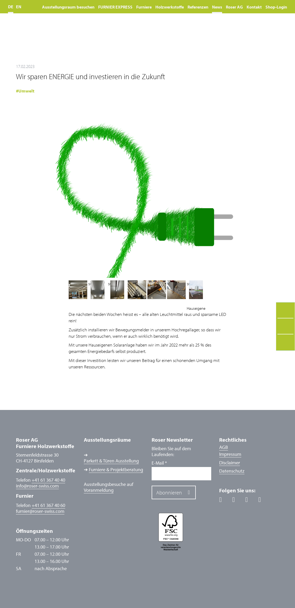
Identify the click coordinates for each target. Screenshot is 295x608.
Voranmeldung (99, 490)
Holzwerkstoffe (169, 7)
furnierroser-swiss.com (40, 511)
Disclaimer (229, 463)
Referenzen (198, 7)
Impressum (230, 454)
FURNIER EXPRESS (115, 7)
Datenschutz (231, 471)
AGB (223, 447)
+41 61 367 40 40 (48, 480)
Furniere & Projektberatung (116, 470)
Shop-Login (276, 7)
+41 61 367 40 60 (48, 505)
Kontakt (254, 7)
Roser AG (234, 7)
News (217, 7)
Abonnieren (169, 492)
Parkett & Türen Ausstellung (111, 461)
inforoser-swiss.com (37, 486)
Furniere (144, 7)
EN (18, 6)
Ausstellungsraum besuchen (68, 7)
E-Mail (159, 463)
